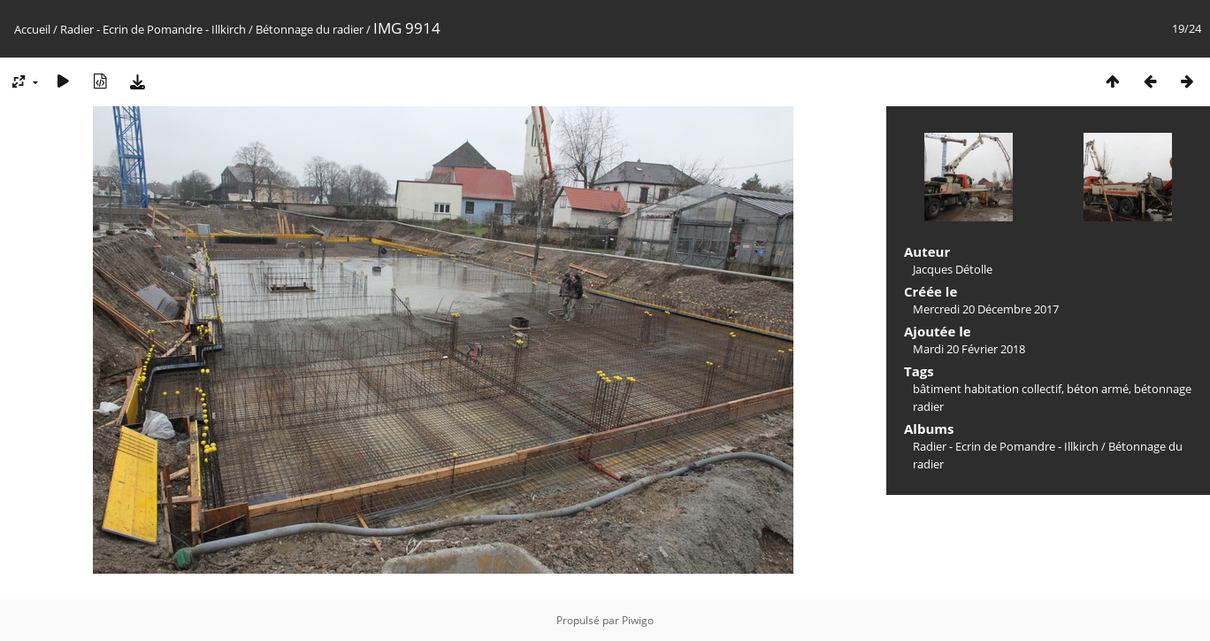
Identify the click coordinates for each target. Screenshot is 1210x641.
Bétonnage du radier (310, 29)
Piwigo (638, 620)
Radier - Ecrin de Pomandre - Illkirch (153, 29)
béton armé (1098, 389)
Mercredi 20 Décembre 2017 (986, 309)
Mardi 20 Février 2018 (969, 349)
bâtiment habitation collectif (987, 389)
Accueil (32, 29)
